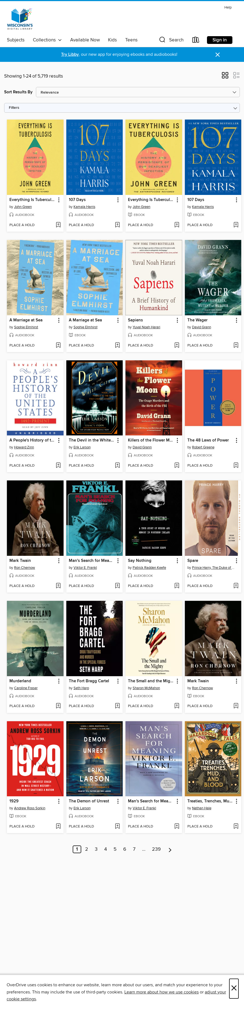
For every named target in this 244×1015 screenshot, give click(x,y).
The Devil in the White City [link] (92, 440)
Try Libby (70, 54)
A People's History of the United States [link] (32, 440)
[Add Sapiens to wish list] (176, 345)
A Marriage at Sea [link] (26, 320)
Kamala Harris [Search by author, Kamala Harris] (84, 207)
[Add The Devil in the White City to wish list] (117, 465)
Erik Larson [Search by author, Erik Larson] (82, 447)
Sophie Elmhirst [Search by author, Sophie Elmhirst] (26, 327)
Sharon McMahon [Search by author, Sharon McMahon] (146, 688)
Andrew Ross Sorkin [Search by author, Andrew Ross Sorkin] (29, 808)
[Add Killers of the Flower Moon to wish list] (176, 465)
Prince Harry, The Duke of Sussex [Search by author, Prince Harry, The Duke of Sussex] (214, 567)
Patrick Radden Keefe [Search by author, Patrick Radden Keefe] (149, 567)
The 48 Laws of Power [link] (208, 440)
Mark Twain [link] (20, 560)
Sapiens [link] (135, 320)
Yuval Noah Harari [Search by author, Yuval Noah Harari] (146, 327)
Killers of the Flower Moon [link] (151, 440)
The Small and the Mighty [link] (151, 681)
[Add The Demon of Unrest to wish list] (117, 826)
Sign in (219, 40)
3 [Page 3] (96, 849)
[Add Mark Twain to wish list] (58, 586)
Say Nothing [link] (139, 560)
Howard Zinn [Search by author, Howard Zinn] (24, 447)
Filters (14, 107)
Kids (112, 40)
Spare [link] (192, 560)
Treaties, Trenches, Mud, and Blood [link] (210, 801)
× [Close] (233, 989)
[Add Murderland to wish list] (58, 706)
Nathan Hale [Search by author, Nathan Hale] (201, 808)
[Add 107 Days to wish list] (117, 225)
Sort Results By (18, 92)
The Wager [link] (197, 320)
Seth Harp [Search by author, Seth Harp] (81, 688)
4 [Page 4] (105, 849)
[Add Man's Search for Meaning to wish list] (117, 586)
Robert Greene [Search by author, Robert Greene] (203, 447)
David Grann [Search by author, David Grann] (201, 327)
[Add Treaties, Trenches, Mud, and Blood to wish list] (235, 826)
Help (228, 8)
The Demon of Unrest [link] (89, 801)
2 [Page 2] (86, 849)
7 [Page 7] (134, 849)
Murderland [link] (20, 681)
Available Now (85, 40)
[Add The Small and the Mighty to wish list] (176, 706)
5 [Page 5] (115, 849)
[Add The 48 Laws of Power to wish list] (235, 465)
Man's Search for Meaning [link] (92, 560)
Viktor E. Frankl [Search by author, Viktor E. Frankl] (85, 567)
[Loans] (196, 41)
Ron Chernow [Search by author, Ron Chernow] (24, 567)
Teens (131, 40)
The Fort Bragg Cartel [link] (89, 681)
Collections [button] (47, 40)
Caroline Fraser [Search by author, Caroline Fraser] (26, 688)
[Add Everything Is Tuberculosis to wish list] (58, 225)
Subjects (16, 40)
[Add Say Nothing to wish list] (176, 586)
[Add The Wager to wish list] (235, 345)
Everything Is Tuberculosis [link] (32, 199)
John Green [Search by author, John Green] (23, 207)
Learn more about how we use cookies (161, 992)
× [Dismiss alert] (218, 54)
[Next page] (170, 849)
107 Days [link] (77, 199)
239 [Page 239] (156, 849)
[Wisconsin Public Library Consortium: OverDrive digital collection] (20, 19)
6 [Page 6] (124, 849)
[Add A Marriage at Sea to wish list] (58, 345)
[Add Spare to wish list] (235, 586)
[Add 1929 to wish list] (58, 826)
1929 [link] (14, 801)
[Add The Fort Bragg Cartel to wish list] (117, 706)
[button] (171, 41)
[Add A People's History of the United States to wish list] (58, 465)
